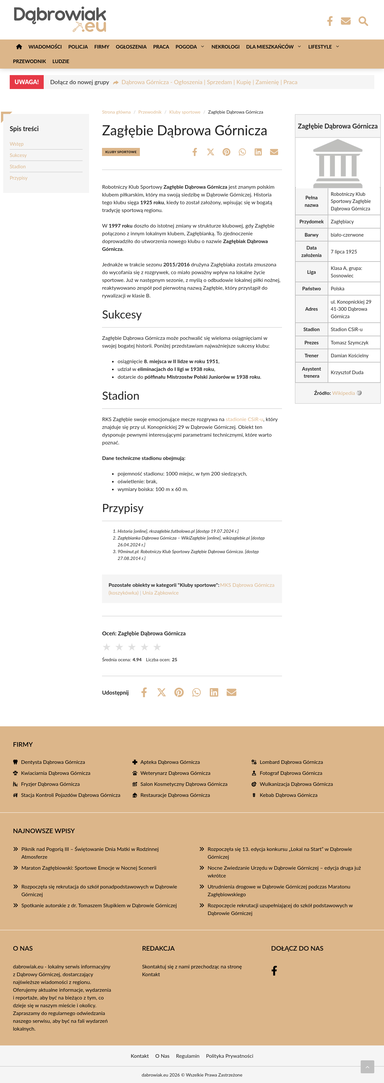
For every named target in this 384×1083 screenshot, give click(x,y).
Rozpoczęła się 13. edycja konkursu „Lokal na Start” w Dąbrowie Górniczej (280, 853)
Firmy (101, 47)
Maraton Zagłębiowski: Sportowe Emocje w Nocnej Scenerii (88, 868)
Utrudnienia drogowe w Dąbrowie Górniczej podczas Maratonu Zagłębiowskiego (279, 890)
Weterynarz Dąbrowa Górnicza (175, 773)
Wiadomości (45, 47)
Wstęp (17, 144)
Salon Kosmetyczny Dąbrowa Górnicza (184, 784)
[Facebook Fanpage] (328, 21)
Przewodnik (29, 61)
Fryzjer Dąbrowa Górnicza (50, 784)
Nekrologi (225, 47)
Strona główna (116, 112)
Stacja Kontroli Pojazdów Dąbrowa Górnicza (70, 795)
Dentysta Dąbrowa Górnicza (53, 762)
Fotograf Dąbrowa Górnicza (291, 773)
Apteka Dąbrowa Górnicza (170, 762)
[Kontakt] (345, 21)
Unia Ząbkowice (160, 592)
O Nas (162, 1056)
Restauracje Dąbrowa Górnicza (175, 795)
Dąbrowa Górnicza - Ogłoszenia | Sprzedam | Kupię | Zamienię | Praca (209, 81)
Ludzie (60, 61)
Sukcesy (18, 155)
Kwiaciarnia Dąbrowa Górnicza (55, 773)
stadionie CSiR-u (244, 419)
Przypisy (19, 178)
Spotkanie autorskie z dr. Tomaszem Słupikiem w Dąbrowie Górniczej (99, 905)
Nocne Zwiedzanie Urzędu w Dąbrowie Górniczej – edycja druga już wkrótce (284, 871)
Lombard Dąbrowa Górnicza (291, 762)
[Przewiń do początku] (367, 1066)
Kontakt (151, 974)
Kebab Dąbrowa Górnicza (288, 795)
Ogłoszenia (131, 47)
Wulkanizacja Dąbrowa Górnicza (296, 784)
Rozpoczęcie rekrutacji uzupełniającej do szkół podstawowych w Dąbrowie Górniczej (280, 909)
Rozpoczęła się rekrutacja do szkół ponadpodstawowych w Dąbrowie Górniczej (99, 890)
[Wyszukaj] (363, 20)
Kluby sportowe (185, 112)
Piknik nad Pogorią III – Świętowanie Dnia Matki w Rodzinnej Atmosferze (90, 853)
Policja (78, 47)
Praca (161, 47)
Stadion (18, 166)
